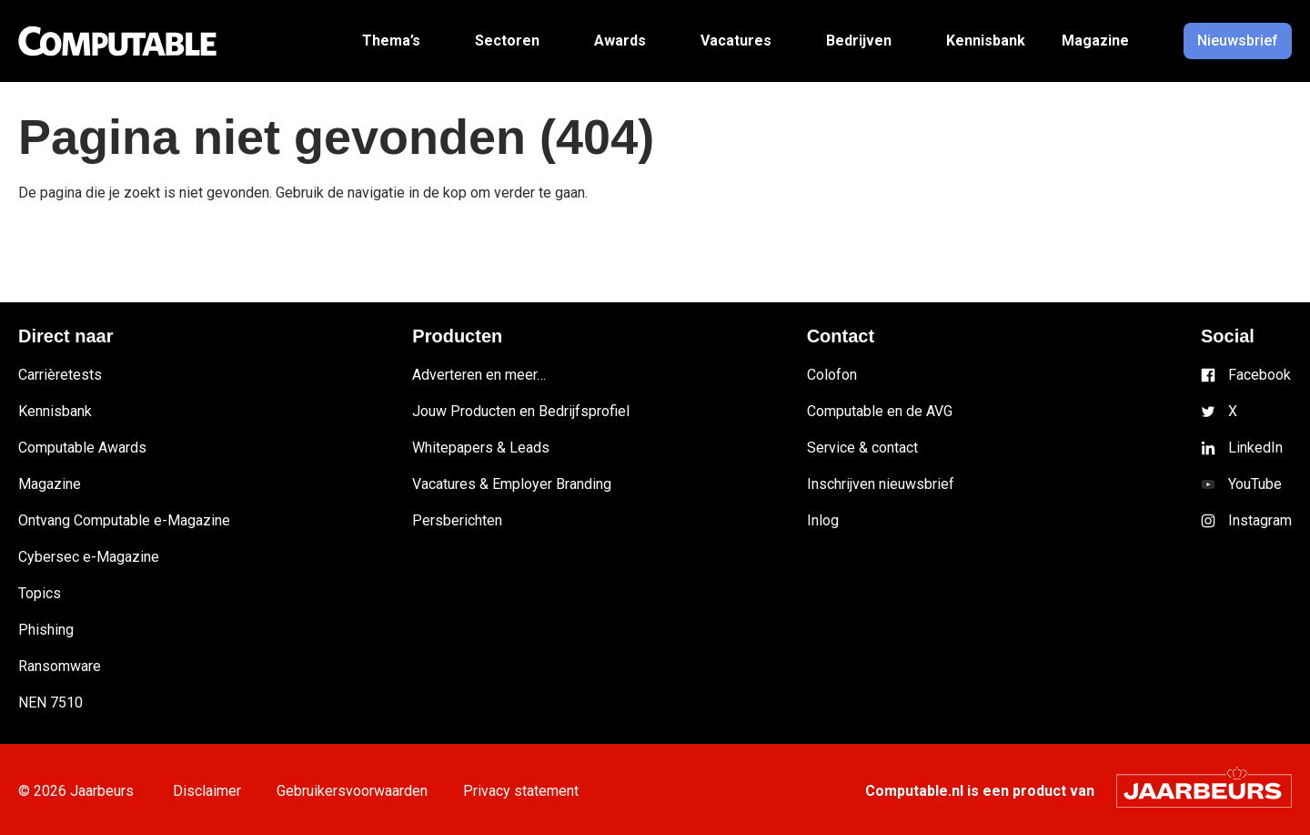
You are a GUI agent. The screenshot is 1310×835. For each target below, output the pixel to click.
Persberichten (457, 520)
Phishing (46, 629)
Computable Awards (82, 447)
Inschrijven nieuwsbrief (880, 484)
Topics (39, 593)
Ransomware (59, 666)
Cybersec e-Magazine (88, 556)
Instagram (1260, 520)
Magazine (49, 484)
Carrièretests (60, 374)
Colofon (832, 374)
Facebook (1259, 374)
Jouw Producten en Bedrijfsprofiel (521, 411)
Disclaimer (209, 790)
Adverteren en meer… (479, 374)
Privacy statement (532, 790)
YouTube (1255, 484)
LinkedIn (1255, 447)
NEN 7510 (50, 702)
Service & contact (862, 447)
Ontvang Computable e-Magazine (124, 520)
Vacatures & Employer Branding (511, 484)
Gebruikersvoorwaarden (358, 790)
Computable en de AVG (879, 411)
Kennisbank (55, 411)
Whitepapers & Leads (480, 447)
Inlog (823, 520)
